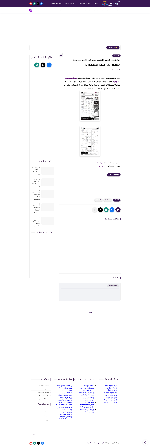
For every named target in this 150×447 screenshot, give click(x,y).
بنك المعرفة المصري (110, 392)
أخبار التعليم (116, 10)
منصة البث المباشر (111, 397)
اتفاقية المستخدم (70, 3)
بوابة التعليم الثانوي (111, 401)
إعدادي (87, 10)
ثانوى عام (98, 200)
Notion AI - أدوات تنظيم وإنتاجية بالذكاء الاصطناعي (87, 411)
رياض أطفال (106, 10)
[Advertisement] (75, 30)
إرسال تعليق (113, 285)
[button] (112, 209)
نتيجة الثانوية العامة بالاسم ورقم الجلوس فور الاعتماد (36, 224)
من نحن (96, 3)
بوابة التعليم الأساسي (110, 399)
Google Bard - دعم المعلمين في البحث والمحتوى (66, 390)
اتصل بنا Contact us (84, 3)
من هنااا (100, 163)
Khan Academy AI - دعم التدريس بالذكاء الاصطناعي (64, 409)
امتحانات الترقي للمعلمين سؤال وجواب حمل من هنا (36, 197)
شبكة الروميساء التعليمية (95, 443)
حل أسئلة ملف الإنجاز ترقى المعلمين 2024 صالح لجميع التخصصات (36, 172)
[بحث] (30, 10)
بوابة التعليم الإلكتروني (110, 395)
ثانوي (79, 10)
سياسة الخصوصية (56, 3)
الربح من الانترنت (56, 10)
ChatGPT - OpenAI (89, 385)
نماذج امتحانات (69, 10)
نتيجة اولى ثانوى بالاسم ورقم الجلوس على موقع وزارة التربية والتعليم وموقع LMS (36, 183)
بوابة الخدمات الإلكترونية (109, 402)
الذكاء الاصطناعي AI (42, 10)
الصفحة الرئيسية (44, 385)
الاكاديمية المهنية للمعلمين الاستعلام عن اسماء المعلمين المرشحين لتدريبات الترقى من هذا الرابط (36, 210)
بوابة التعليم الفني (111, 394)
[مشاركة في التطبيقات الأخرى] (94, 209)
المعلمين (116, 55)
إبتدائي (96, 10)
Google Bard (90, 387)
